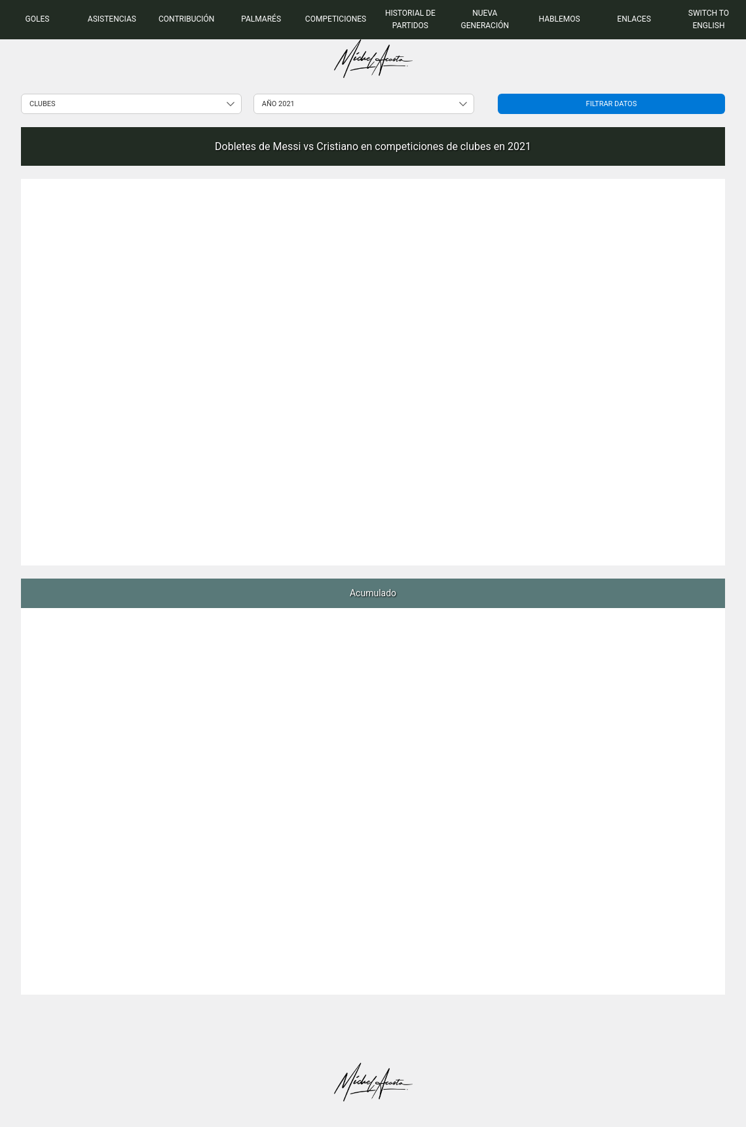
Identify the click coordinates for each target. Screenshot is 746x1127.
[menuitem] (37, 19)
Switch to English (708, 19)
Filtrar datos (611, 104)
